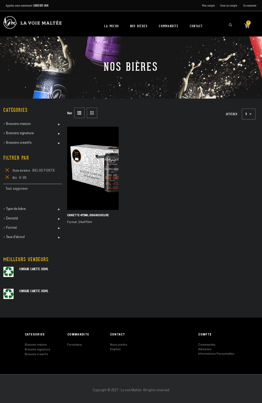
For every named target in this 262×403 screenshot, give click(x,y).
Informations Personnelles (216, 353)
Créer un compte (228, 5)
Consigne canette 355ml (33, 269)
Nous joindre (118, 344)
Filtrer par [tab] (16, 158)
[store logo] (32, 22)
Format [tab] (11, 228)
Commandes (206, 344)
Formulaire (74, 344)
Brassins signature (37, 349)
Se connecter (249, 5)
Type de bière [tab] (16, 209)
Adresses (204, 349)
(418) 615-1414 (40, 5)
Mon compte (208, 5)
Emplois (115, 349)
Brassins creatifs (36, 354)
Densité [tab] (12, 218)
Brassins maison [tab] (18, 124)
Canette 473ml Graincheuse (88, 215)
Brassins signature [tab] (20, 133)
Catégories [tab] (15, 110)
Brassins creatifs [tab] (19, 143)
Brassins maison (36, 344)
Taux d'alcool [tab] (15, 237)
